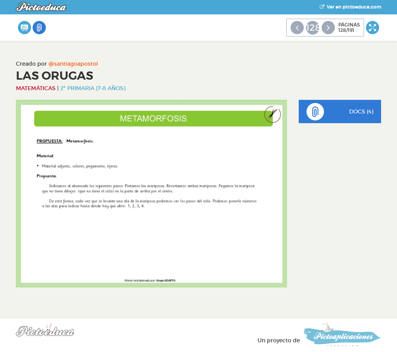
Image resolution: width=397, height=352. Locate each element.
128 (312, 27)
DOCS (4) (340, 111)
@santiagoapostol (73, 63)
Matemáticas (36, 88)
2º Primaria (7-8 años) (92, 88)
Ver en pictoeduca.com (350, 7)
